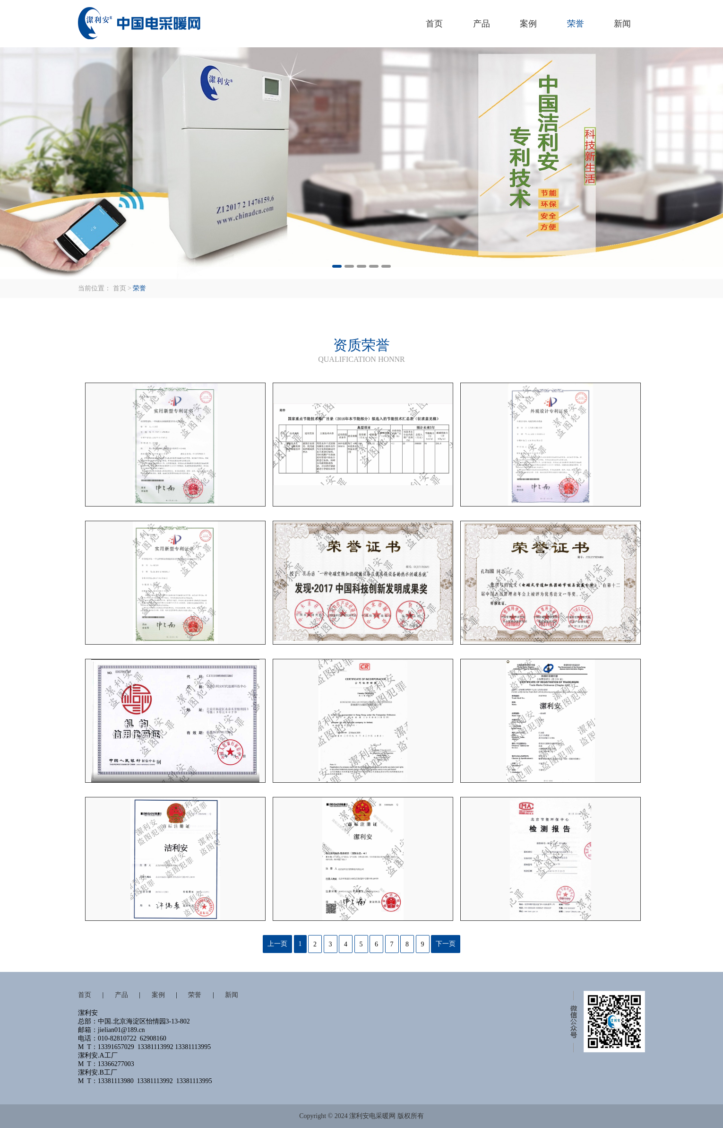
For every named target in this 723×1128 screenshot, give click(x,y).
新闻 (622, 23)
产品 (481, 23)
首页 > (122, 288)
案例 (528, 23)
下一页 (446, 943)
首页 (434, 23)
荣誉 (575, 23)
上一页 (277, 943)
